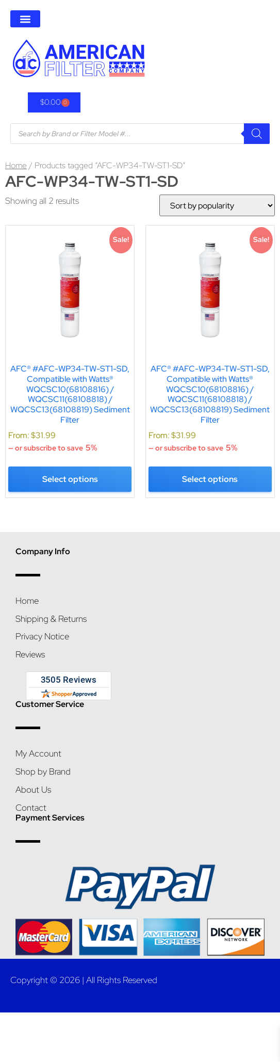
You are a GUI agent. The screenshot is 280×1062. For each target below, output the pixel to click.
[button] (25, 18)
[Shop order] (213, 205)
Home (16, 165)
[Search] (257, 133)
